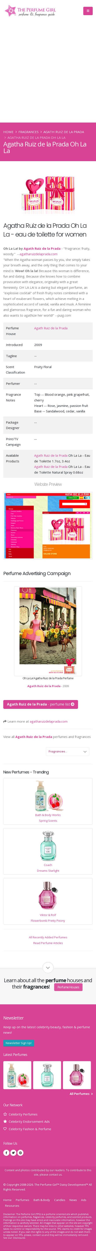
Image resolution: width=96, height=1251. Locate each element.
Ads (83, 1200)
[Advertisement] (48, 72)
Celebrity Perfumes (23, 1114)
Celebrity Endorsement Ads (29, 1121)
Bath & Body (42, 1200)
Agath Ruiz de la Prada (63, 132)
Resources (12, 1206)
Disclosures (19, 1237)
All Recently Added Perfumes (48, 937)
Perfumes (22, 1200)
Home (8, 132)
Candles (59, 1200)
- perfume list (40, 704)
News (73, 1200)
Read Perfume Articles (48, 943)
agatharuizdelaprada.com (38, 254)
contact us (55, 1174)
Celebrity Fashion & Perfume (30, 1129)
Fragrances (28, 132)
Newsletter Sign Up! (19, 1043)
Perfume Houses (68, 987)
